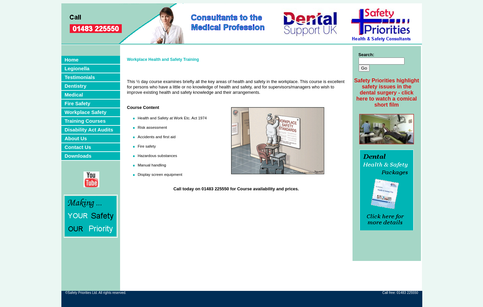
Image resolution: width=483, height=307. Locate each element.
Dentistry (76, 86)
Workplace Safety (86, 112)
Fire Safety (78, 103)
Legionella (77, 68)
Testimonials (80, 77)
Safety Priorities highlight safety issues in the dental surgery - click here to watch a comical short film (386, 93)
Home (72, 60)
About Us (76, 138)
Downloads (78, 156)
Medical (74, 95)
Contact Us (78, 147)
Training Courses (85, 121)
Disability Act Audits (89, 129)
